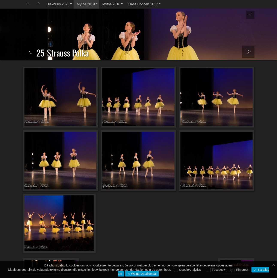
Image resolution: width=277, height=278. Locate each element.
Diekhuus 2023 (58, 4)
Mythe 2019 (86, 4)
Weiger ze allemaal (143, 273)
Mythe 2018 (111, 4)
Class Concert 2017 (143, 4)
